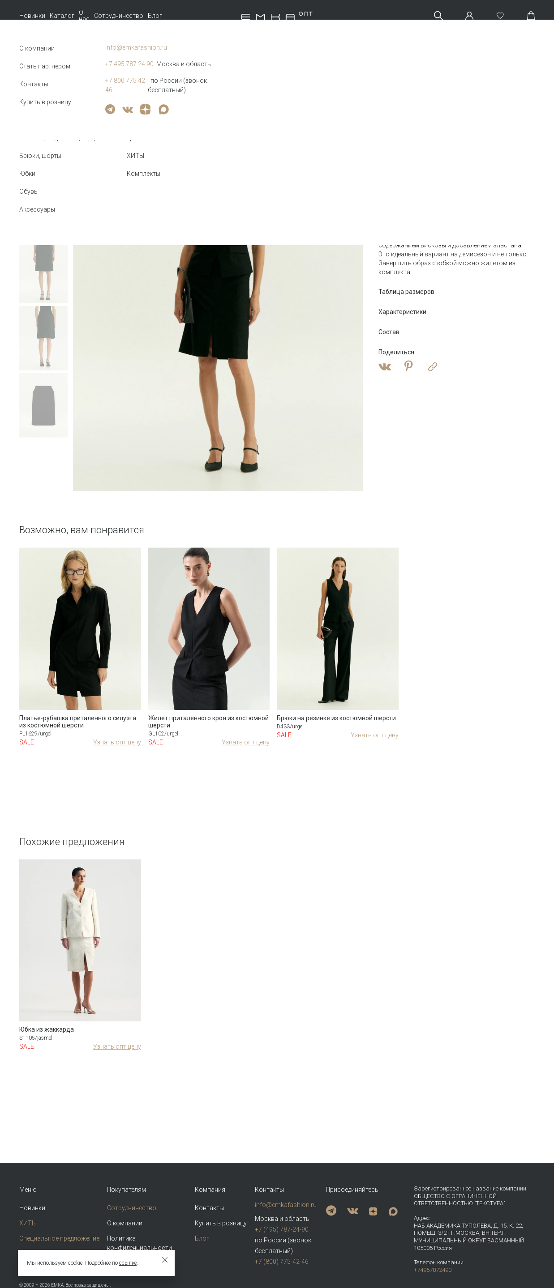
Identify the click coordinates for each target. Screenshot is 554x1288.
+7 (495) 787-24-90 (282, 1229)
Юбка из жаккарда (46, 1029)
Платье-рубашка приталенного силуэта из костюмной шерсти (77, 721)
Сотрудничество (118, 16)
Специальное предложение (59, 1238)
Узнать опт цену (117, 742)
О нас (84, 15)
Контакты (209, 1207)
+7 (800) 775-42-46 (282, 1261)
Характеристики (402, 311)
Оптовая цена (403, 176)
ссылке (128, 1263)
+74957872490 (432, 1270)
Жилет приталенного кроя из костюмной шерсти (208, 721)
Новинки (32, 16)
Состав (388, 332)
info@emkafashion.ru (286, 1204)
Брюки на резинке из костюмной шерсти (336, 718)
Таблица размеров (406, 291)
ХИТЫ (28, 1223)
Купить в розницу (221, 1223)
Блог (155, 16)
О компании (124, 1223)
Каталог (62, 16)
